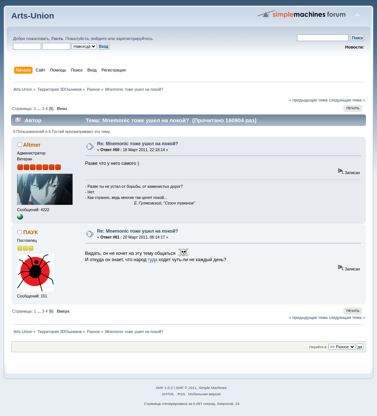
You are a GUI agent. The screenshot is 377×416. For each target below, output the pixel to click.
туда (152, 259)
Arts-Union (32, 15)
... (39, 108)
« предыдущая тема (308, 100)
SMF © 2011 (186, 388)
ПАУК (30, 232)
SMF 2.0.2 (164, 388)
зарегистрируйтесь (134, 38)
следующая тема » (347, 100)
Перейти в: (318, 347)
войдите (99, 38)
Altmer (31, 145)
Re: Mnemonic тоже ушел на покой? (137, 143)
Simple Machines (212, 388)
